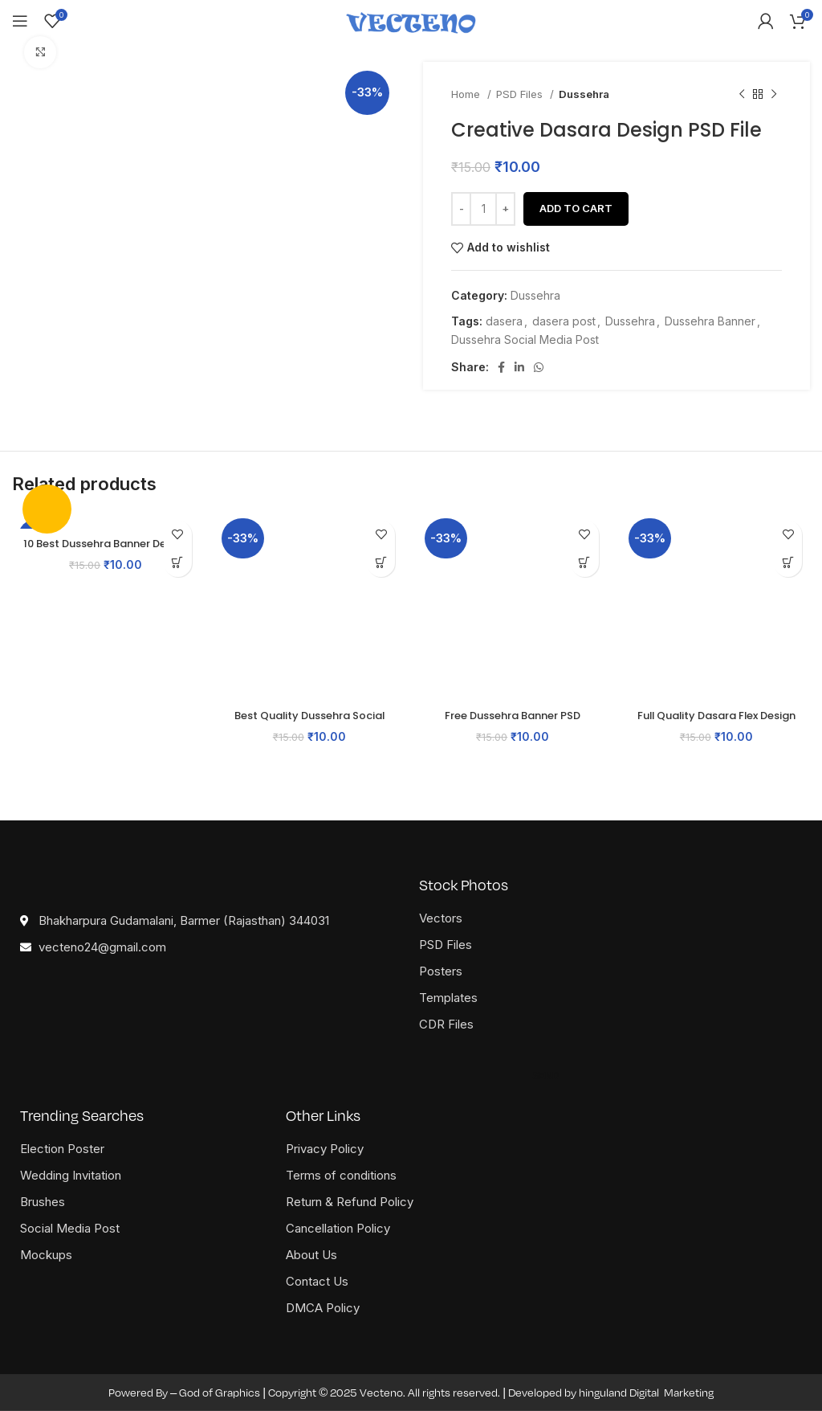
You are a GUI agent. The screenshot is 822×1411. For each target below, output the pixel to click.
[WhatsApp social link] (538, 367)
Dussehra (584, 94)
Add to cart (575, 208)
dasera (504, 321)
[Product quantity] (483, 209)
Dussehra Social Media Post (525, 339)
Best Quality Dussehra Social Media (309, 723)
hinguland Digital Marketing (646, 1392)
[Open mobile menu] (20, 21)
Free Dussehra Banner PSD (513, 715)
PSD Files (521, 94)
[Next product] (774, 94)
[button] (178, 563)
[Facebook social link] (501, 367)
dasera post (564, 321)
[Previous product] (742, 94)
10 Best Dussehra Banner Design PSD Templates (105, 552)
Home (467, 94)
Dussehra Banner (710, 321)
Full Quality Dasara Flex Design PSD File (716, 723)
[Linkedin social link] (519, 367)
